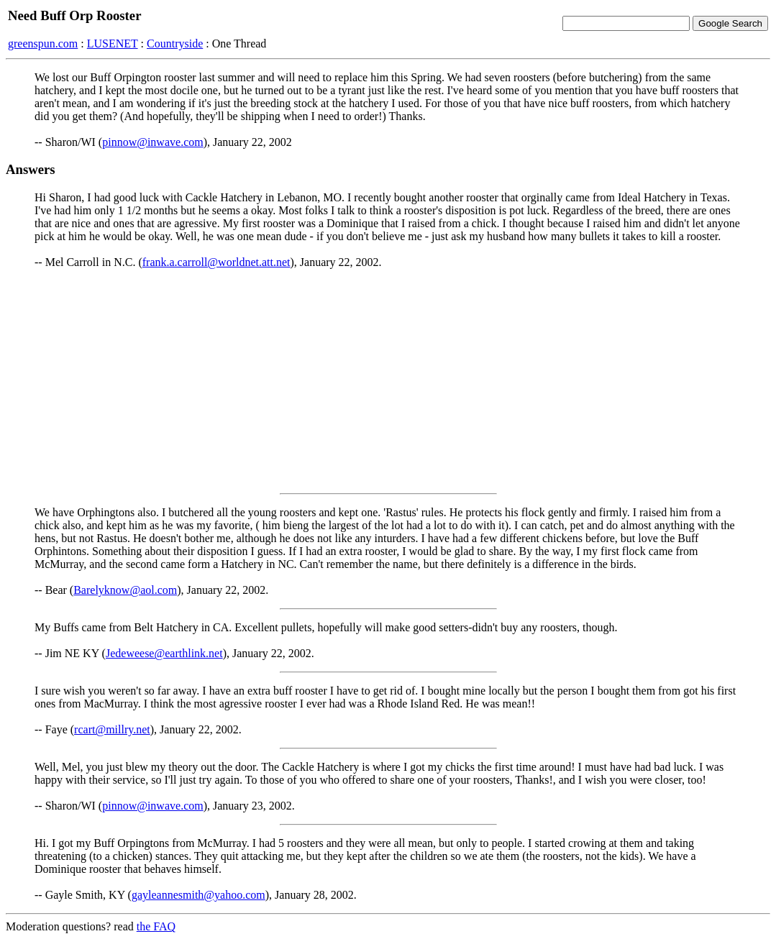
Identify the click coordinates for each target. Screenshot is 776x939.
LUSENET (112, 43)
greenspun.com (43, 43)
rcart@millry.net (112, 729)
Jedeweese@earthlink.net (164, 653)
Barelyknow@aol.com (125, 590)
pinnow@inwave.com (152, 142)
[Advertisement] (388, 381)
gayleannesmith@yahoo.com (198, 895)
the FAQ (156, 926)
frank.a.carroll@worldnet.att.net (216, 262)
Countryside (175, 43)
